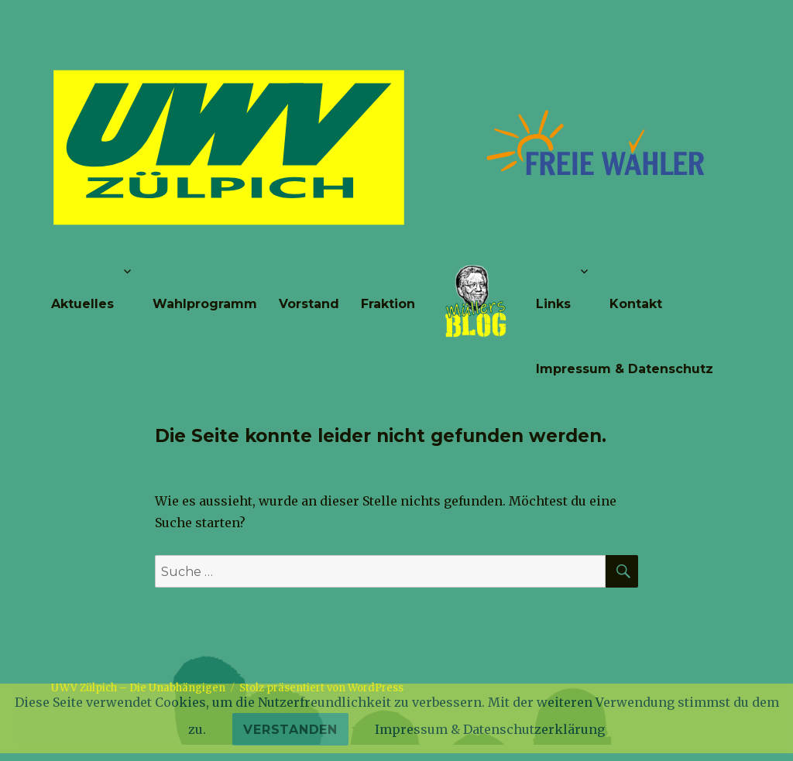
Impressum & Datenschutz (624, 369)
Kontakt (635, 304)
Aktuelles (82, 304)
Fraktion (388, 304)
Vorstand (309, 304)
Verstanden (290, 729)
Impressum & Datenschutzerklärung (490, 729)
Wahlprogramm (205, 304)
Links (553, 304)
